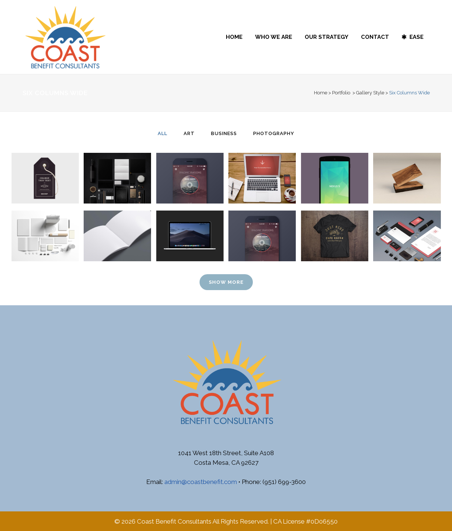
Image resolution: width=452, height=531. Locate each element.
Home (320, 92)
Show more (226, 282)
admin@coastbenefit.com (200, 481)
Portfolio (341, 92)
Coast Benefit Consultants (174, 521)
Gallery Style (370, 92)
